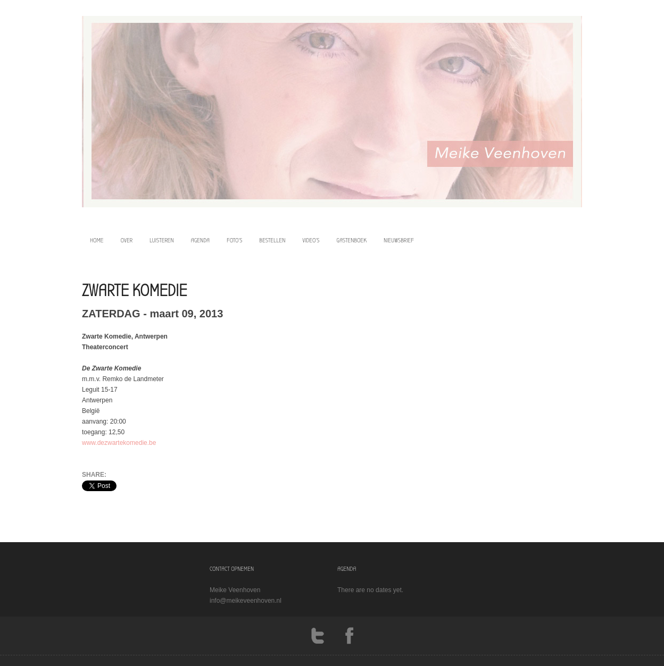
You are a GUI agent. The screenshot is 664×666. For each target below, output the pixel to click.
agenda (200, 240)
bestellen (272, 240)
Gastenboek (351, 240)
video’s (310, 240)
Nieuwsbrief (399, 240)
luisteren (162, 240)
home (97, 240)
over (127, 240)
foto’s (234, 240)
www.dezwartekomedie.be (119, 442)
